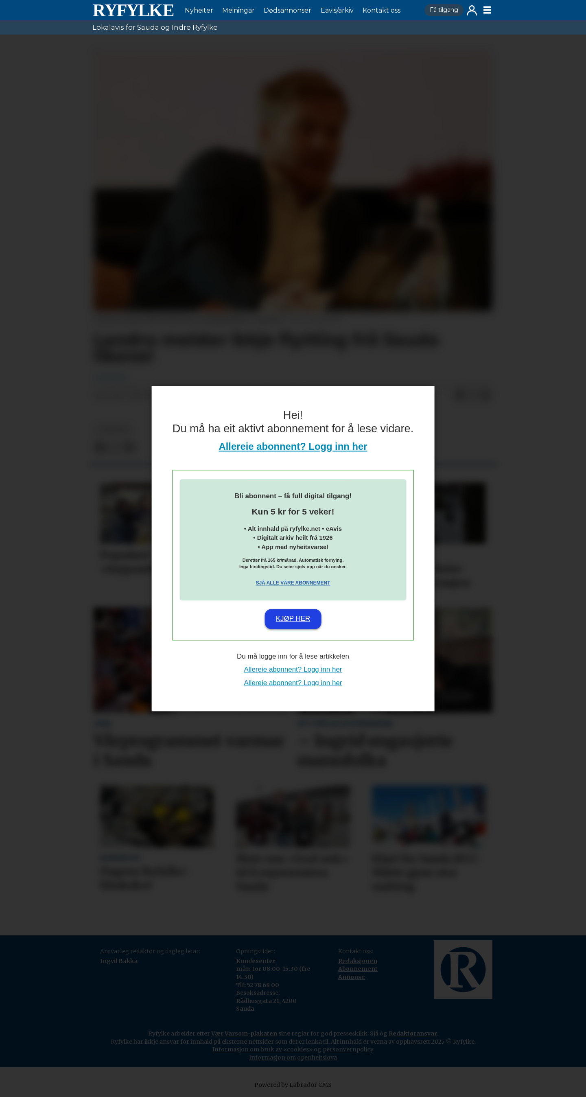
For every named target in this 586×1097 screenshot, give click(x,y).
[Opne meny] (487, 10)
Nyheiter (199, 10)
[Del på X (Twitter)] (472, 396)
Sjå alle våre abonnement (293, 583)
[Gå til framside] (133, 10)
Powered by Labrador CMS (293, 1084)
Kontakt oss (381, 10)
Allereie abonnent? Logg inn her (293, 446)
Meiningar (238, 10)
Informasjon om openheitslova (293, 1057)
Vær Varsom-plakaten (244, 1033)
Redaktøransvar (413, 1033)
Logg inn (472, 10)
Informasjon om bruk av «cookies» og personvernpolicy (293, 1049)
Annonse (351, 977)
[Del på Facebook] (459, 396)
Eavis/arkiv (337, 10)
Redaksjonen (357, 961)
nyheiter (113, 429)
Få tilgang (444, 9)
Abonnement (358, 968)
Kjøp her (293, 619)
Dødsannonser (287, 10)
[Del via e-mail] (485, 396)
